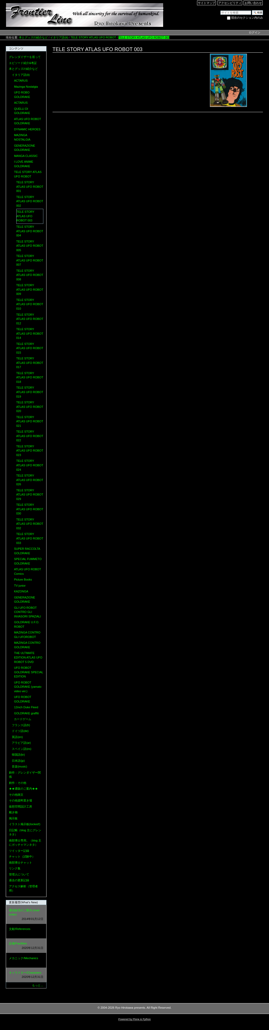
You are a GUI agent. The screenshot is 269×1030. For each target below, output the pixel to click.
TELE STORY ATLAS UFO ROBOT (93, 37)
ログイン (254, 32)
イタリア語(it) (59, 37)
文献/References (26, 931)
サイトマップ (206, 2)
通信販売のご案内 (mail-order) (26, 915)
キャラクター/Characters (26, 975)
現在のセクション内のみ (247, 17)
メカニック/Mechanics (26, 961)
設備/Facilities (26, 946)
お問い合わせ (253, 2)
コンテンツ (16, 48)
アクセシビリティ (229, 2)
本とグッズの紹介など (33, 37)
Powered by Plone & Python (134, 1019)
